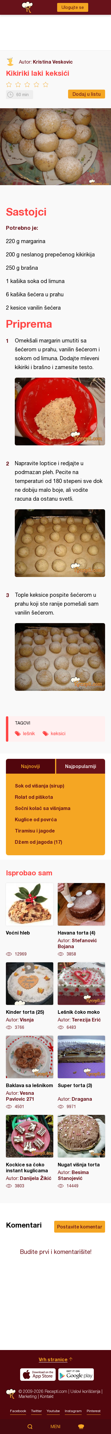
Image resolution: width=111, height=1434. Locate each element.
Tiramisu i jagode (35, 830)
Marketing (28, 1396)
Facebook (18, 1411)
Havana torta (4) (81, 920)
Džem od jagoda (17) (38, 842)
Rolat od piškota (34, 797)
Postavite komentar (79, 1226)
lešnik (29, 733)
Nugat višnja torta (81, 1152)
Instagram (73, 1411)
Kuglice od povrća (36, 819)
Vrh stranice (53, 1359)
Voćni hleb (29, 920)
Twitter (36, 1411)
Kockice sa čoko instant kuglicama (29, 1152)
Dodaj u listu (87, 94)
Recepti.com (11, 1394)
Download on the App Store (38, 1374)
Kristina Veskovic (53, 61)
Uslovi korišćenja (85, 1391)
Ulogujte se (73, 7)
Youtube (53, 1411)
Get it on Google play (76, 1374)
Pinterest (94, 1411)
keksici (58, 733)
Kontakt (47, 1396)
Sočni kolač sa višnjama (42, 808)
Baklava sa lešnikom (29, 1073)
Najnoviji (30, 766)
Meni (55, 1426)
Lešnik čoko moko (81, 996)
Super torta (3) (81, 1073)
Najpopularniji (80, 766)
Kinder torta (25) (29, 996)
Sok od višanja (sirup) (39, 785)
